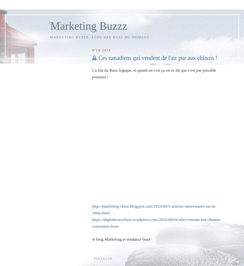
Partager (103, 258)
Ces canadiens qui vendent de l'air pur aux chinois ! (158, 58)
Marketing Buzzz (88, 26)
